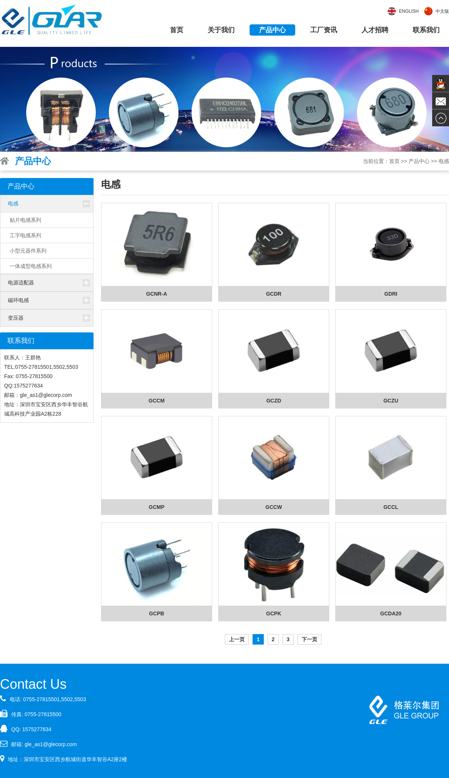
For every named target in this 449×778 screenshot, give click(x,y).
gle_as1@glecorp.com (51, 744)
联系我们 (426, 30)
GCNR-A (156, 294)
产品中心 (272, 30)
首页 (176, 30)
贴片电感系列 (25, 220)
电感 (13, 203)
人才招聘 (374, 30)
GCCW (273, 507)
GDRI (390, 294)
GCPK (273, 613)
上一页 (237, 639)
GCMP (157, 507)
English (409, 11)
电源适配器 (21, 283)
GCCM (157, 401)
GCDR (273, 294)
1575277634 (37, 729)
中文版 (442, 11)
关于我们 (221, 30)
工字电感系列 (25, 235)
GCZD (273, 401)
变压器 (16, 318)
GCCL (391, 507)
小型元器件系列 (28, 251)
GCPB (156, 613)
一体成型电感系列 (31, 266)
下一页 (309, 639)
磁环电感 (18, 300)
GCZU (391, 401)
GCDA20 (390, 613)
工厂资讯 (323, 30)
